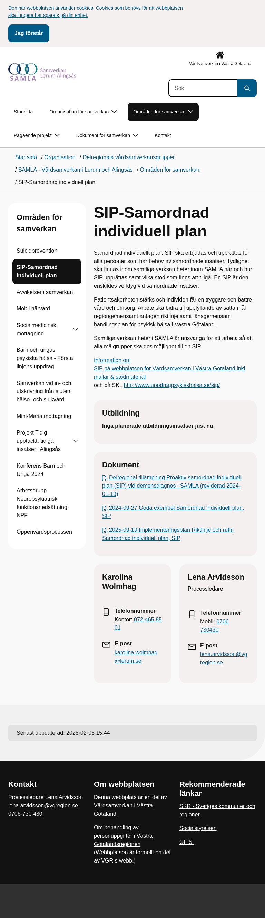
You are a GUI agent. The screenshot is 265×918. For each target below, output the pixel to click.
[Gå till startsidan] (42, 72)
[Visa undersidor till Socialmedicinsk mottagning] (75, 329)
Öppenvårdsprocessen (44, 532)
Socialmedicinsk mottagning (36, 329)
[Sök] (202, 88)
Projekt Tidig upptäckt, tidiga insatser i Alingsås (39, 441)
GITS (186, 842)
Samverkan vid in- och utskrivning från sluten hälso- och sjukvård (44, 391)
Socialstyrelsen (198, 828)
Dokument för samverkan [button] (107, 135)
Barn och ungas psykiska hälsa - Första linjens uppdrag (45, 358)
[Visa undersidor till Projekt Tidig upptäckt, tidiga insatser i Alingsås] (75, 441)
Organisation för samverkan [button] (83, 111)
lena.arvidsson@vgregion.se (43, 805)
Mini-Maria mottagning (44, 416)
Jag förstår (28, 33)
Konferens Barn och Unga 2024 (41, 470)
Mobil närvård (33, 309)
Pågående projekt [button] (37, 135)
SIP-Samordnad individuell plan (37, 271)
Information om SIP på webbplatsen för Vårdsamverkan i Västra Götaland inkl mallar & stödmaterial (169, 368)
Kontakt (163, 135)
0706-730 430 (25, 814)
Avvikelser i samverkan (45, 292)
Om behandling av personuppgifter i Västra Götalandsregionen (123, 836)
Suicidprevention (37, 251)
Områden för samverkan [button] (163, 111)
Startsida (23, 111)
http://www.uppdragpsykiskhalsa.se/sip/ (172, 385)
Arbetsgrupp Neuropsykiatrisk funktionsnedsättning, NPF (43, 503)
